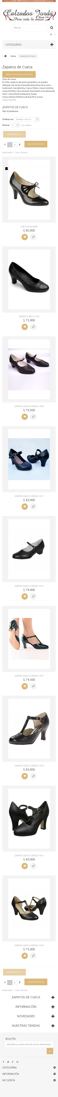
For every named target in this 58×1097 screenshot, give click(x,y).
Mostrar (6, 125)
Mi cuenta (8, 1080)
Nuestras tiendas (26, 1025)
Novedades (26, 1016)
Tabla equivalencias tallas (19, 74)
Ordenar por (8, 119)
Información (25, 1006)
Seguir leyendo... (9, 100)
